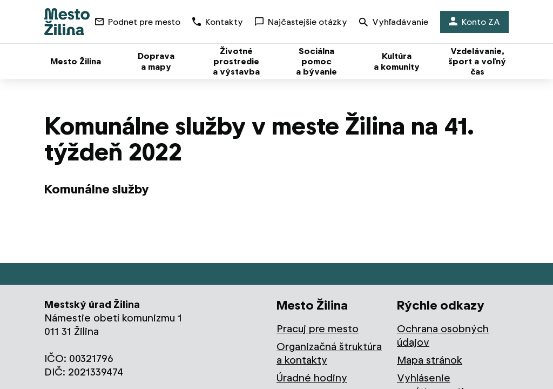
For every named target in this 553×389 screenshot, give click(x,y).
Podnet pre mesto (137, 21)
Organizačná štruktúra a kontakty (329, 353)
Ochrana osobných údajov (443, 335)
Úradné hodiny (311, 378)
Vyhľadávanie (393, 23)
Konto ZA (474, 22)
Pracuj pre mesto (317, 329)
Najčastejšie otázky (301, 21)
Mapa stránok (429, 360)
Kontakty (217, 21)
